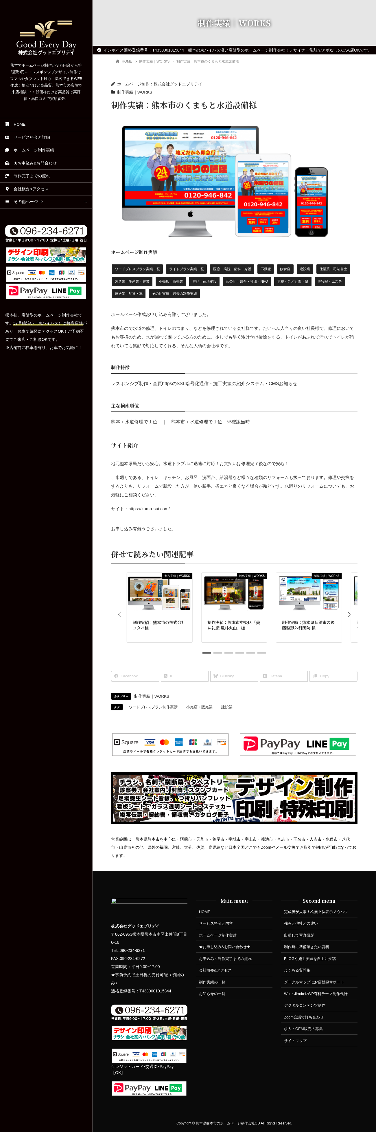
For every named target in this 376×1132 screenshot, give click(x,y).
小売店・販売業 (171, 281)
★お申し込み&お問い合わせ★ (224, 947)
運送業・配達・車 (129, 294)
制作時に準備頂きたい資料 (306, 947)
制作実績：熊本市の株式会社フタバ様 (159, 625)
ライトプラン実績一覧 (186, 269)
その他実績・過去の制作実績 (174, 294)
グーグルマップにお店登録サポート (314, 982)
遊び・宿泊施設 (204, 281)
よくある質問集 (297, 970)
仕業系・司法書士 (333, 269)
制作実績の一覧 (212, 982)
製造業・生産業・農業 (132, 281)
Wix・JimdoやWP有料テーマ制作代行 (316, 994)
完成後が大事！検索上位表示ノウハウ (316, 912)
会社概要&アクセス (27, 189)
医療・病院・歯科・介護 (232, 269)
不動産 (266, 269)
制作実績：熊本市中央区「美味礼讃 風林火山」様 (233, 625)
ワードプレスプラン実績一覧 (137, 269)
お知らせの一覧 (212, 994)
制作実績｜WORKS (134, 92)
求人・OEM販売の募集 (303, 1029)
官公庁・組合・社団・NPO (247, 281)
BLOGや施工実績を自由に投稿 (310, 959)
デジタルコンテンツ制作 (304, 1005)
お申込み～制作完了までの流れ (225, 959)
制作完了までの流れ (27, 176)
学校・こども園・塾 (292, 281)
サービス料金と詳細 (27, 137)
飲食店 (285, 269)
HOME (15, 124)
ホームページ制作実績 (29, 150)
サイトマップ (295, 1040)
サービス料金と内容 (216, 923)
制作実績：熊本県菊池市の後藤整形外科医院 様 (308, 625)
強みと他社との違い (301, 923)
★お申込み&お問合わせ (31, 163)
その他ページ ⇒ (24, 202)
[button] (119, 614)
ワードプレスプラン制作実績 (153, 707)
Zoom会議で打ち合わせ (304, 1017)
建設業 (305, 269)
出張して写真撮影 (299, 935)
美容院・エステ (330, 281)
